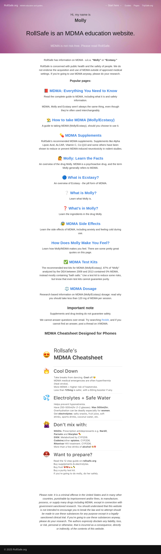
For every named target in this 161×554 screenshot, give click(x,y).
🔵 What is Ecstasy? (80, 177)
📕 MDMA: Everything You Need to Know (80, 91)
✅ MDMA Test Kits (80, 262)
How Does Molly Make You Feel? (80, 243)
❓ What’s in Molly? (80, 208)
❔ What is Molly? (80, 193)
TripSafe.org (147, 6)
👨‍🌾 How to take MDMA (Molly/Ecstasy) (81, 120)
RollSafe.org (23, 5)
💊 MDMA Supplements (80, 135)
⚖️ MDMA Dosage (80, 289)
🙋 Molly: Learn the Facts (80, 158)
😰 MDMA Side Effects (80, 224)
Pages (136, 6)
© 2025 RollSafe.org (15, 549)
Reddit (105, 320)
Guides (128, 6)
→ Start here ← (113, 5)
